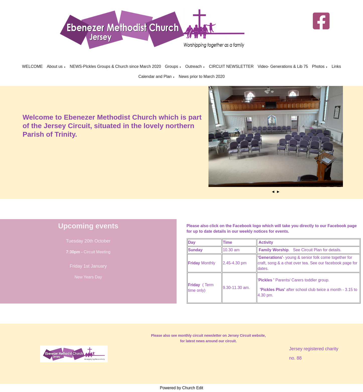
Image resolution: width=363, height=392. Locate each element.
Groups (172, 66)
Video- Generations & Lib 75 (283, 66)
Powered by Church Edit (181, 388)
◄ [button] (273, 191)
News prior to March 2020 (202, 76)
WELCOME (32, 66)
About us (54, 66)
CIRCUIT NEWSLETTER (231, 66)
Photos (318, 66)
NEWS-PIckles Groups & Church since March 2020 (115, 66)
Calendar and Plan (155, 76)
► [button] (278, 191)
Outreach (193, 66)
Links (336, 66)
